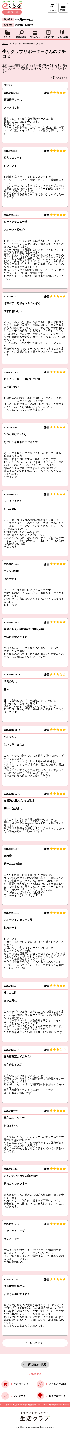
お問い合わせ (20, 1404)
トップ (5, 43)
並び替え (14, 85)
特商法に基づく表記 (38, 1404)
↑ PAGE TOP (35, 1374)
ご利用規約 (6, 1404)
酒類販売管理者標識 (59, 1404)
